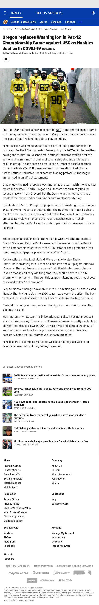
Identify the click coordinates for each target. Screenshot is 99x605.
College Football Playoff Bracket (28, 29)
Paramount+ (58, 478)
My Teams (56, 541)
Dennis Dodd (28, 53)
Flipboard (9, 558)
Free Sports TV (12, 474)
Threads (8, 554)
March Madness (12, 483)
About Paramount (61, 474)
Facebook (9, 546)
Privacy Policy (11, 503)
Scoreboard (7, 29)
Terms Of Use (11, 499)
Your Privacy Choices (15, 512)
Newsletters (58, 537)
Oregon (56, 134)
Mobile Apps (10, 487)
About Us (56, 465)
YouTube (8, 533)
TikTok (7, 537)
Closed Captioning (14, 516)
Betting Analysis (13, 478)
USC (58, 130)
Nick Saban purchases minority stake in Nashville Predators (49, 428)
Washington (37, 134)
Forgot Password (61, 546)
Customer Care (60, 503)
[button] (81, 22)
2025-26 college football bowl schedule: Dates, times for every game (54, 375)
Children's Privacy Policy (17, 508)
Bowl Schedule (51, 29)
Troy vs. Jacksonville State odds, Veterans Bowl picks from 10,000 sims (52, 390)
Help (54, 499)
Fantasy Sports (12, 470)
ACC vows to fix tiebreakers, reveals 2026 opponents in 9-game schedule (51, 403)
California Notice (13, 520)
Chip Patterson (12, 53)
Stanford (57, 189)
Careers (55, 470)
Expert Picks (66, 29)
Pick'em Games (12, 465)
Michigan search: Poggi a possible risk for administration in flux (51, 441)
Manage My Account (62, 533)
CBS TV (55, 483)
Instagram (9, 541)
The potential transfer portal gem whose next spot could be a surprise (50, 417)
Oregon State (11, 243)
